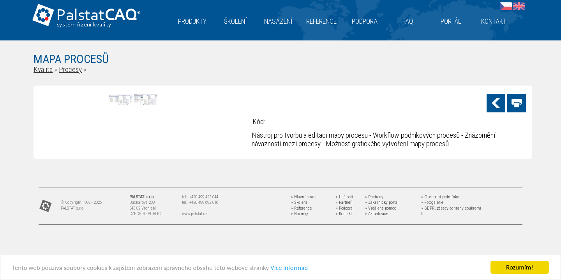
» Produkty (374, 197)
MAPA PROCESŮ (71, 59)
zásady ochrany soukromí (459, 208)
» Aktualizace (376, 213)
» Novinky (299, 213)
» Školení (299, 202)
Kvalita (43, 69)
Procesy (70, 69)
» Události (344, 197)
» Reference (301, 208)
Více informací (289, 268)
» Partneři (344, 202)
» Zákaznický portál (382, 202)
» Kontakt (344, 213)
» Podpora (344, 208)
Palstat (98, 16)
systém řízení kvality (84, 25)
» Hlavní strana (304, 197)
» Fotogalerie (432, 202)
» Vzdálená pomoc (380, 208)
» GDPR (428, 208)
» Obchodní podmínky (440, 197)
